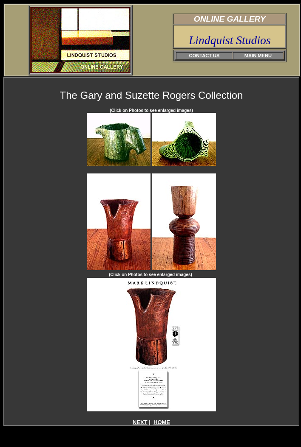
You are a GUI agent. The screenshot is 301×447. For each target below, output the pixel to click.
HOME (161, 422)
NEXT (140, 422)
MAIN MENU (258, 55)
